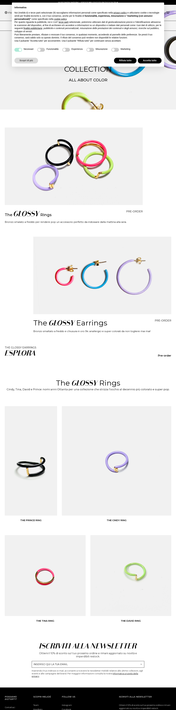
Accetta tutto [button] (149, 60)
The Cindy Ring (117, 520)
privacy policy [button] (120, 12)
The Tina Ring (45, 620)
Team (36, 705)
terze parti (63, 22)
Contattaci (10, 707)
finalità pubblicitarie (32, 28)
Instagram (67, 705)
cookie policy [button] (60, 19)
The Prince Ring (31, 520)
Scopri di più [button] (26, 60)
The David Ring (131, 620)
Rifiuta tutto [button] (125, 60)
